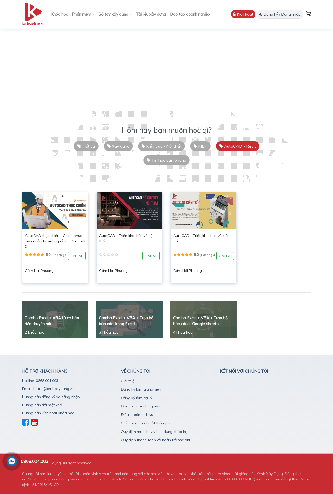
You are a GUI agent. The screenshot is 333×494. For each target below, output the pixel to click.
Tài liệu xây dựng (151, 14)
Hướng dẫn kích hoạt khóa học (48, 413)
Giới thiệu (129, 381)
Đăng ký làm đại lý (136, 397)
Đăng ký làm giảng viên (141, 389)
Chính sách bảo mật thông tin (146, 423)
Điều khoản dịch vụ (137, 414)
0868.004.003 (34, 461)
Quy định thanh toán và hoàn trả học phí (155, 440)
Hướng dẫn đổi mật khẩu (43, 404)
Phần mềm (83, 14)
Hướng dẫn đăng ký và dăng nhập (51, 396)
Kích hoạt (243, 14)
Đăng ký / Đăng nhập (280, 14)
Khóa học (59, 14)
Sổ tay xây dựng (115, 14)
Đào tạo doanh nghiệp (190, 14)
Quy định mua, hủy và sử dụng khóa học (155, 431)
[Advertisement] (166, 67)
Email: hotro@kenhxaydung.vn (48, 388)
